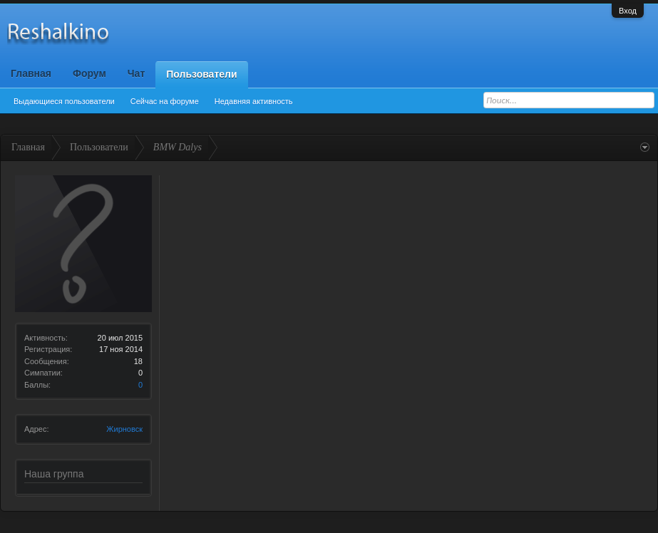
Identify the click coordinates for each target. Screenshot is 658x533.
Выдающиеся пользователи (64, 101)
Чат (136, 73)
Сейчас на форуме (164, 101)
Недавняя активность (254, 101)
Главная (31, 73)
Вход (628, 10)
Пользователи (201, 74)
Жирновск (124, 429)
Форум (89, 73)
